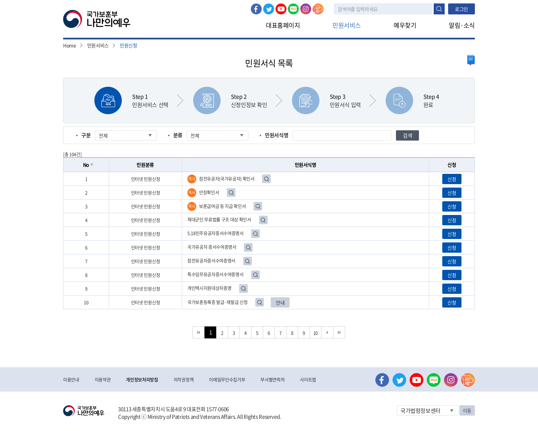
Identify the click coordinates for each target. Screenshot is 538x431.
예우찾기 (405, 25)
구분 (86, 135)
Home (69, 45)
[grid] (269, 240)
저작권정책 (184, 379)
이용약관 (103, 379)
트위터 (268, 8)
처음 (198, 332)
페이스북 (256, 8)
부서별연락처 (272, 379)
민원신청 (128, 45)
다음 (327, 332)
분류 (178, 135)
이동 (467, 410)
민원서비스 (346, 25)
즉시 (191, 179)
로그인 (461, 8)
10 (315, 333)
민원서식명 (276, 135)
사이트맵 (308, 379)
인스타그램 (305, 8)
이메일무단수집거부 (227, 379)
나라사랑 (318, 8)
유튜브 (281, 8)
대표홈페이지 (283, 25)
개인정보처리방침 (142, 379)
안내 (280, 302)
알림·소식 (462, 25)
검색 (439, 8)
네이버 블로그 (293, 8)
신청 (451, 179)
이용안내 (71, 379)
